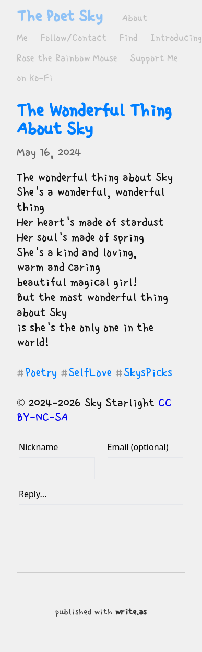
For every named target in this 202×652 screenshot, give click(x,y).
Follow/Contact (73, 37)
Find (128, 37)
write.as (131, 612)
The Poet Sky (59, 16)
